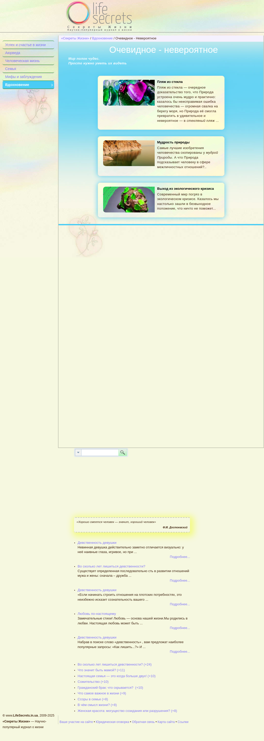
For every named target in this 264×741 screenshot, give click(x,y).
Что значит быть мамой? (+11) (101, 670)
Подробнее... (180, 557)
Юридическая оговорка (112, 722)
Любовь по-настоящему (97, 614)
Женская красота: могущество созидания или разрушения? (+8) (127, 711)
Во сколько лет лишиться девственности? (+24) (115, 664)
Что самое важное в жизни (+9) (102, 693)
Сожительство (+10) (93, 682)
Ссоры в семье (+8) (93, 699)
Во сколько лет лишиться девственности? (111, 566)
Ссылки (183, 722)
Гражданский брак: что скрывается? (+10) (110, 688)
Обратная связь (143, 722)
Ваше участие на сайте (76, 722)
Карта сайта (166, 722)
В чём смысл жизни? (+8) (97, 705)
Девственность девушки (97, 543)
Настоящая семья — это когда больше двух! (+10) (116, 676)
